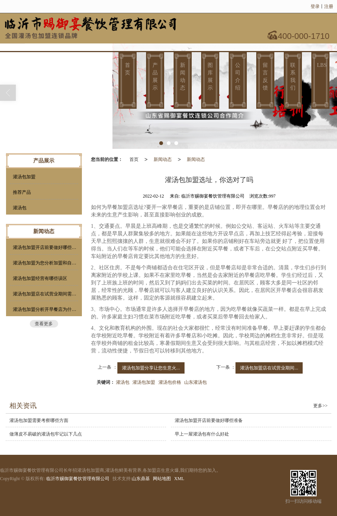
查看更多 (44, 323)
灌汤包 (122, 382)
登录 (315, 6)
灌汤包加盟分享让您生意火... (151, 368)
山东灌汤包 (195, 382)
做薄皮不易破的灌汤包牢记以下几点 (45, 434)
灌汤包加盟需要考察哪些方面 (38, 420)
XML (179, 478)
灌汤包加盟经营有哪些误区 (40, 278)
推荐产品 (22, 192)
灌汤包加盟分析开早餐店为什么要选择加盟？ (45, 309)
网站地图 (162, 478)
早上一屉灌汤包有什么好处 (202, 434)
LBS (322, 65)
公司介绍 (237, 76)
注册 (328, 6)
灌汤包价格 (169, 382)
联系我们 (292, 76)
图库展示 (210, 76)
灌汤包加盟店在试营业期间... (269, 368)
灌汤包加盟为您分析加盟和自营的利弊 (45, 263)
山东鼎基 (141, 478)
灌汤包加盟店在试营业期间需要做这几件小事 (45, 294)
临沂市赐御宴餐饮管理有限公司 (77, 478)
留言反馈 (265, 76)
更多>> (320, 405)
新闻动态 (182, 76)
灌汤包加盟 (143, 382)
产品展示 (155, 76)
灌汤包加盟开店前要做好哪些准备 (45, 247)
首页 (127, 69)
